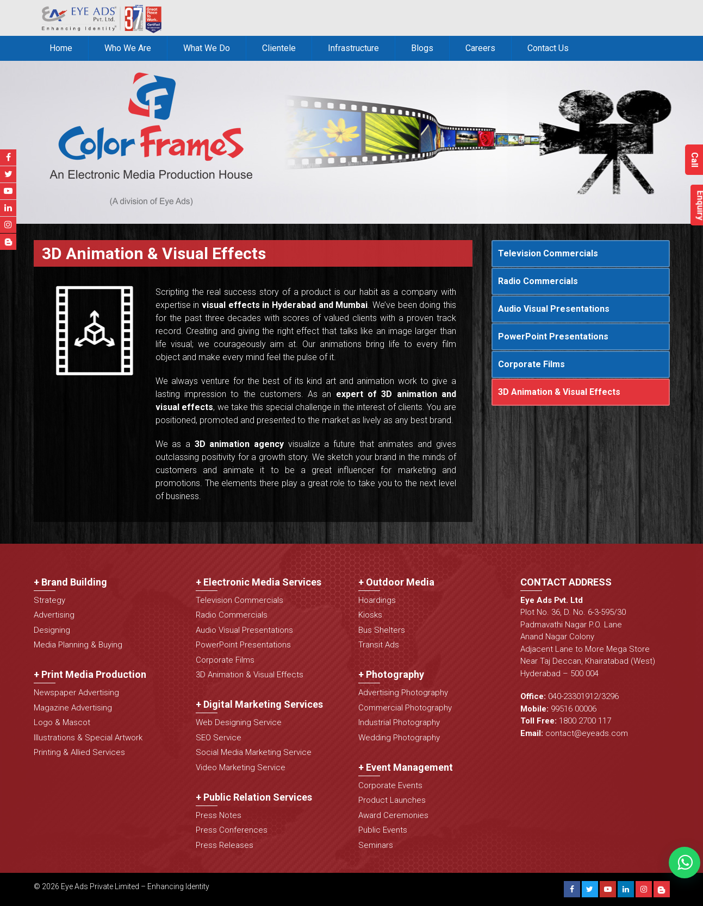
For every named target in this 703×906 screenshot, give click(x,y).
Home (60, 48)
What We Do (206, 48)
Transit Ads (378, 645)
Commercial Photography (405, 708)
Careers (480, 48)
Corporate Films (531, 364)
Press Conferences (231, 830)
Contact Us (548, 48)
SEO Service (218, 738)
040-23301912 (573, 696)
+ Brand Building (70, 582)
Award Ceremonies (393, 815)
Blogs (422, 48)
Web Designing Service (239, 722)
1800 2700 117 (585, 721)
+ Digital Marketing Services (259, 704)
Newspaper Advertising (76, 692)
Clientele (279, 48)
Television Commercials (548, 253)
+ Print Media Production (90, 674)
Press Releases (224, 845)
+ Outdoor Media (396, 582)
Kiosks (370, 615)
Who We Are (127, 48)
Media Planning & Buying (78, 645)
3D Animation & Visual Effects (559, 392)
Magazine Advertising (73, 708)
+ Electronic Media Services (258, 582)
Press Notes (218, 815)
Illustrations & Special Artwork (88, 738)
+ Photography (391, 674)
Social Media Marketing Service (254, 752)
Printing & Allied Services (79, 752)
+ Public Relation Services (254, 797)
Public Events (382, 830)
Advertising (54, 615)
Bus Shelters (381, 630)
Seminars (375, 845)
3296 (610, 696)
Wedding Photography (399, 738)
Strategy (49, 600)
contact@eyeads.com (586, 733)
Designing (52, 630)
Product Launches (392, 800)
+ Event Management (405, 767)
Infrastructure (353, 48)
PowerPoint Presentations (553, 336)
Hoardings (377, 600)
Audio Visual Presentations (553, 309)
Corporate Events (390, 785)
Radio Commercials (538, 281)
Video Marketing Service (240, 767)
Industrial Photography (399, 722)
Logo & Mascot (62, 722)
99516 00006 (573, 709)
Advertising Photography (403, 692)
